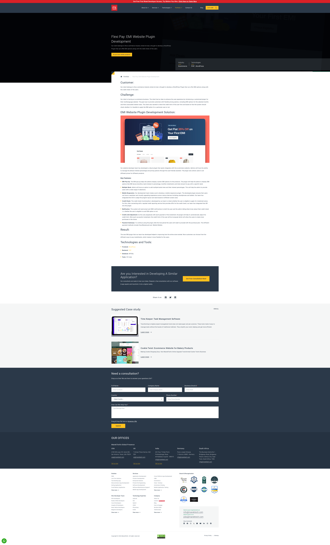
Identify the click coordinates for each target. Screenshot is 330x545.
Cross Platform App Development (163, 476)
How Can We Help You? (120, 405)
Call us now (114, 463)
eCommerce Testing (159, 485)
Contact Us (188, 8)
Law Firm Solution (116, 478)
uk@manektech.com (139, 457)
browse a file (132, 421)
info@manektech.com (161, 459)
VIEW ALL (216, 308)
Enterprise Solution (138, 481)
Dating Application (116, 485)
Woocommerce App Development (120, 483)
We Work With (157, 507)
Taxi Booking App (116, 481)
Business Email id (191, 386)
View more (114, 490)
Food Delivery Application (118, 487)
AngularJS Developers (117, 505)
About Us (144, 8)
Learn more (145, 332)
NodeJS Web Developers (117, 500)
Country (114, 395)
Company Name (154, 386)
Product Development (138, 478)
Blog (201, 8)
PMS (112, 476)
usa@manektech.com (117, 457)
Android (135, 498)
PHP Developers (115, 498)
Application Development (139, 476)
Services (154, 8)
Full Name (115, 386)
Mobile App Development (139, 489)
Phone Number (171, 395)
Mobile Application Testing (161, 487)
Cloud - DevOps (158, 483)
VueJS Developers (116, 503)
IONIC (134, 505)
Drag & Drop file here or (124, 421)
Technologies (166, 8)
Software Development (139, 485)
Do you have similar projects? (121, 54)
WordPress (132, 247)
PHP (130, 250)
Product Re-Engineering (139, 483)
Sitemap (216, 536)
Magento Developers (117, 509)
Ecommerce (157, 481)
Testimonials (157, 509)
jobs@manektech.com (193, 517)
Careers (159, 500)
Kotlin (134, 509)
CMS (155, 478)
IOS (134, 500)
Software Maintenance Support (141, 487)
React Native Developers (118, 507)
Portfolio (178, 8)
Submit (118, 426)
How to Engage (158, 505)
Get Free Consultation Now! (196, 279)
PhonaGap (136, 507)
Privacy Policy (208, 536)
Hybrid (134, 503)
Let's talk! (212, 8)
